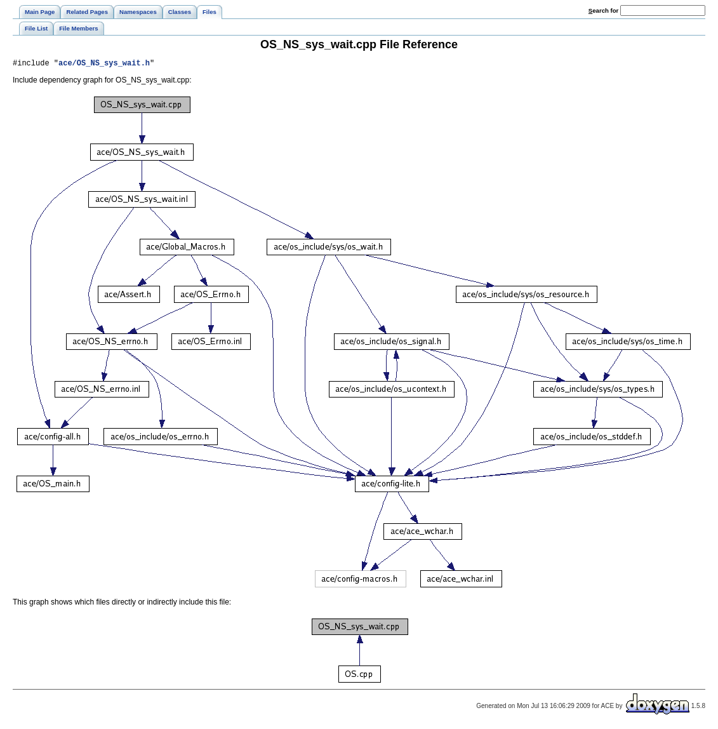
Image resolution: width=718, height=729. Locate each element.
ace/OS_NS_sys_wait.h (104, 64)
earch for (603, 10)
